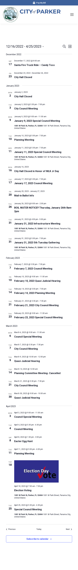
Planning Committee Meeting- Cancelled (37, 373)
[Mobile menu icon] (72, 15)
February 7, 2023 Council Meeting (33, 268)
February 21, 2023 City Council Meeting (36, 305)
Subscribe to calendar (37, 539)
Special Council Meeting (28, 509)
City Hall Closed (23, 77)
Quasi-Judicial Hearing (27, 361)
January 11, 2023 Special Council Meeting (37, 152)
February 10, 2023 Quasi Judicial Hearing (37, 280)
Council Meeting (23, 429)
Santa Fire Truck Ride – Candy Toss (34, 65)
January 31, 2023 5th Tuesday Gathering (37, 242)
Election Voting (22, 490)
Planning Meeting (24, 139)
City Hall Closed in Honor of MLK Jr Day (36, 171)
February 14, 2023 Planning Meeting (34, 293)
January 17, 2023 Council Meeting (33, 183)
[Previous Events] (11, 529)
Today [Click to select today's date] (38, 529)
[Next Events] (69, 529)
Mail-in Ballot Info (24, 195)
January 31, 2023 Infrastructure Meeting (37, 223)
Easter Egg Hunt (23, 441)
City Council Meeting (26, 108)
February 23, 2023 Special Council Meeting (38, 317)
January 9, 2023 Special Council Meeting (37, 120)
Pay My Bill (39, 2)
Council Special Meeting (28, 336)
